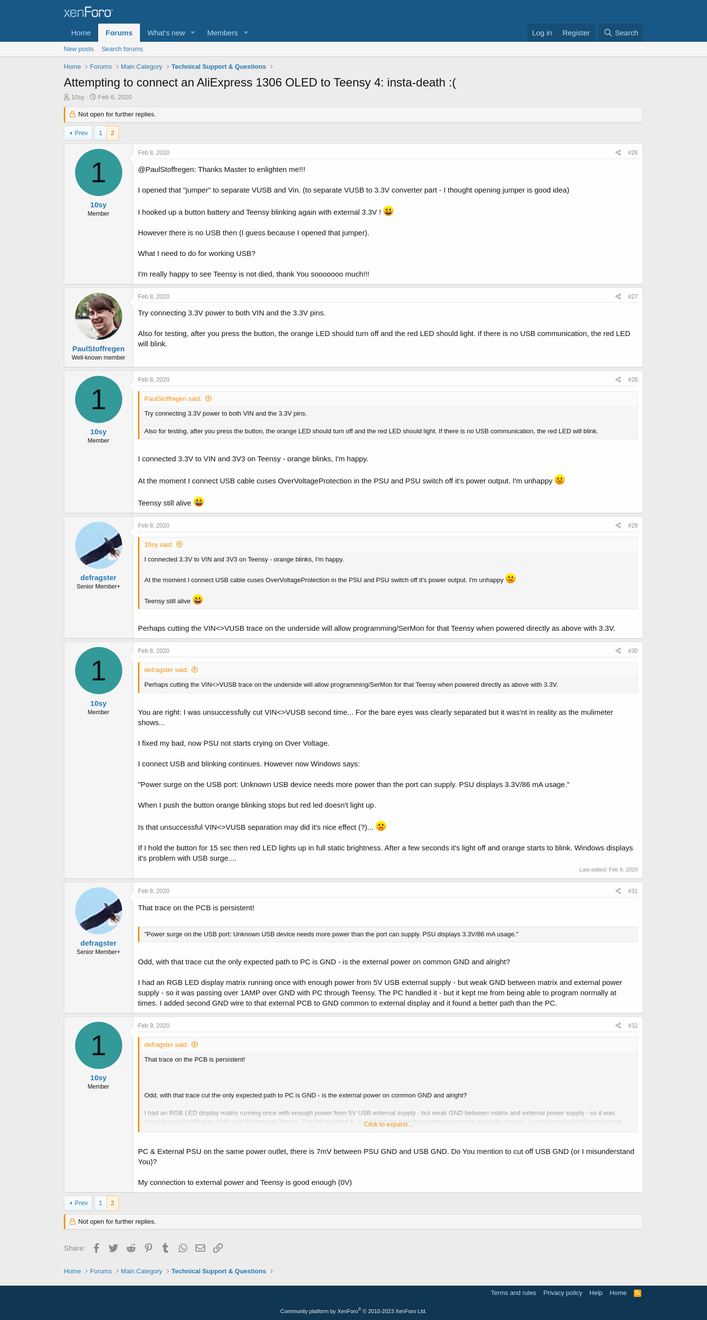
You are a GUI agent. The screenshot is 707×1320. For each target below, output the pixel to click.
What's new (166, 32)
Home (81, 32)
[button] (193, 33)
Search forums (122, 49)
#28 (633, 379)
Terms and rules (513, 1292)
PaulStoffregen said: (173, 398)
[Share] (618, 153)
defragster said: (166, 670)
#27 (633, 296)
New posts (79, 49)
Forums (119, 32)
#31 (633, 891)
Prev (81, 133)
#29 (633, 525)
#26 (633, 152)
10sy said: (158, 544)
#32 (633, 1025)
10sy (77, 97)
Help (596, 1292)
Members (222, 32)
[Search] (620, 33)
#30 (633, 650)
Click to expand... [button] (388, 1124)
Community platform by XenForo (353, 1311)
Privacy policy (563, 1292)
